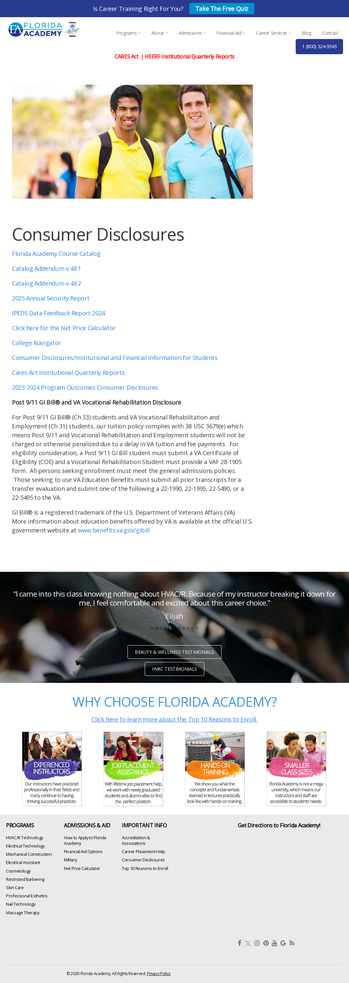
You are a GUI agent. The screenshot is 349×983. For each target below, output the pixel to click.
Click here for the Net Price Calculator (64, 328)
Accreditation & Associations (136, 840)
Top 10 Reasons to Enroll (145, 868)
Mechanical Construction (29, 854)
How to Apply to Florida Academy (85, 840)
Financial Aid (230, 33)
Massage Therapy (22, 912)
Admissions (192, 33)
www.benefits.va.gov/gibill (114, 530)
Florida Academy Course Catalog (56, 253)
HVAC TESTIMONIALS (174, 669)
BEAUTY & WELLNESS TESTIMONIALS (174, 652)
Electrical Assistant (23, 862)
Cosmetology (18, 871)
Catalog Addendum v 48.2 (47, 283)
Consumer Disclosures (143, 860)
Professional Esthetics (27, 896)
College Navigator (36, 343)
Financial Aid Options (83, 851)
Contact (330, 33)
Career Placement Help (143, 851)
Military (70, 860)
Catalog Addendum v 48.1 (46, 268)
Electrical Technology (25, 846)
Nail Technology (20, 904)
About (159, 33)
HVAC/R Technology (24, 837)
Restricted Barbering (25, 879)
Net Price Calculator (82, 868)
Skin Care (15, 887)
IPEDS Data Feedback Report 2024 (58, 313)
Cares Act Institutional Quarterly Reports (68, 372)
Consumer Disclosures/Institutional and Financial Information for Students (115, 358)
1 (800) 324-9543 (319, 46)
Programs (128, 33)
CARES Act (127, 56)
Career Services (273, 33)
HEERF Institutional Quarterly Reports (189, 56)
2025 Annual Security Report (50, 298)
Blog (307, 33)
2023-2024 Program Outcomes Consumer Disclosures (85, 387)
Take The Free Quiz (222, 9)
